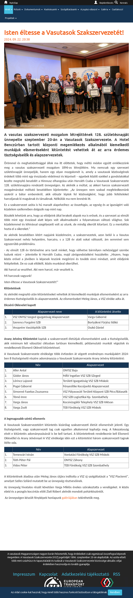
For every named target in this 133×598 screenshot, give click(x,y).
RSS (116, 574)
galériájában (69, 498)
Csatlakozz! (117, 9)
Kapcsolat (48, 574)
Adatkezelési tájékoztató (85, 574)
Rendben (115, 592)
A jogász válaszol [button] (90, 9)
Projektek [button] (11, 18)
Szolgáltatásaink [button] (70, 9)
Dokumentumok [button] (33, 9)
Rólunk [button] (18, 9)
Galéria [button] (105, 9)
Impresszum (24, 574)
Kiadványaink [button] (51, 9)
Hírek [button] (8, 9)
